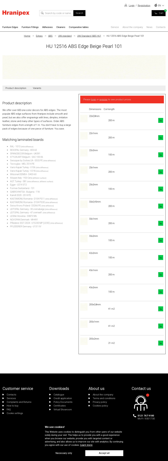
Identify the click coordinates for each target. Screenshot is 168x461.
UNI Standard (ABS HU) (89, 36)
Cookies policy (98, 405)
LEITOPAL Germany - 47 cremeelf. (26, 212)
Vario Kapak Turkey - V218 (22, 171)
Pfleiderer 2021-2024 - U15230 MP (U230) (30, 223)
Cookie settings (12, 413)
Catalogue (56, 394)
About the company (133, 27)
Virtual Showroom (60, 409)
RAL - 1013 (15, 146)
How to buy (10, 405)
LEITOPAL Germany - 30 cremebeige (27, 209)
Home (27, 36)
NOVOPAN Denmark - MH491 (24, 219)
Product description (16, 88)
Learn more (86, 445)
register (103, 99)
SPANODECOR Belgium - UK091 (25, 153)
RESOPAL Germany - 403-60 (23, 150)
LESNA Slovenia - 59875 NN (23, 216)
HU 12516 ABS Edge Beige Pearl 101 (125, 36)
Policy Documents (60, 402)
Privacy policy (98, 402)
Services (9, 398)
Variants (37, 88)
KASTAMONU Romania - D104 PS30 (27, 202)
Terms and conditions (102, 398)
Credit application (60, 398)
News (149, 27)
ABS (50, 36)
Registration (144, 5)
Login (131, 5)
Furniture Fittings (30, 27)
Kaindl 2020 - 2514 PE (20, 195)
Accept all (104, 453)
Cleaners (60, 27)
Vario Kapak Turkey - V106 (22, 167)
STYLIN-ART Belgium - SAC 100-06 (26, 157)
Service (115, 27)
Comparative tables (79, 27)
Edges (39, 36)
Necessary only (63, 453)
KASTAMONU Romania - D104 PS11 (27, 198)
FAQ (6, 409)
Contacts (161, 27)
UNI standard (65, 36)
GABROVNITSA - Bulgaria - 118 (25, 192)
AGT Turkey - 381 (18, 181)
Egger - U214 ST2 (18, 185)
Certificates (57, 405)
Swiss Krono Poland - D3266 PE (25, 205)
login (93, 99)
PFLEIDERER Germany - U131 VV (25, 226)
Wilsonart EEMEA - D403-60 (23, 174)
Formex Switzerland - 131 (22, 188)
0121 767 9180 (146, 415)
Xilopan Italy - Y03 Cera (21, 178)
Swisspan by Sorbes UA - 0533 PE (26, 160)
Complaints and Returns (16, 402)
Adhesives (47, 27)
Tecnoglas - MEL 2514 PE (22, 164)
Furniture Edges (10, 27)
